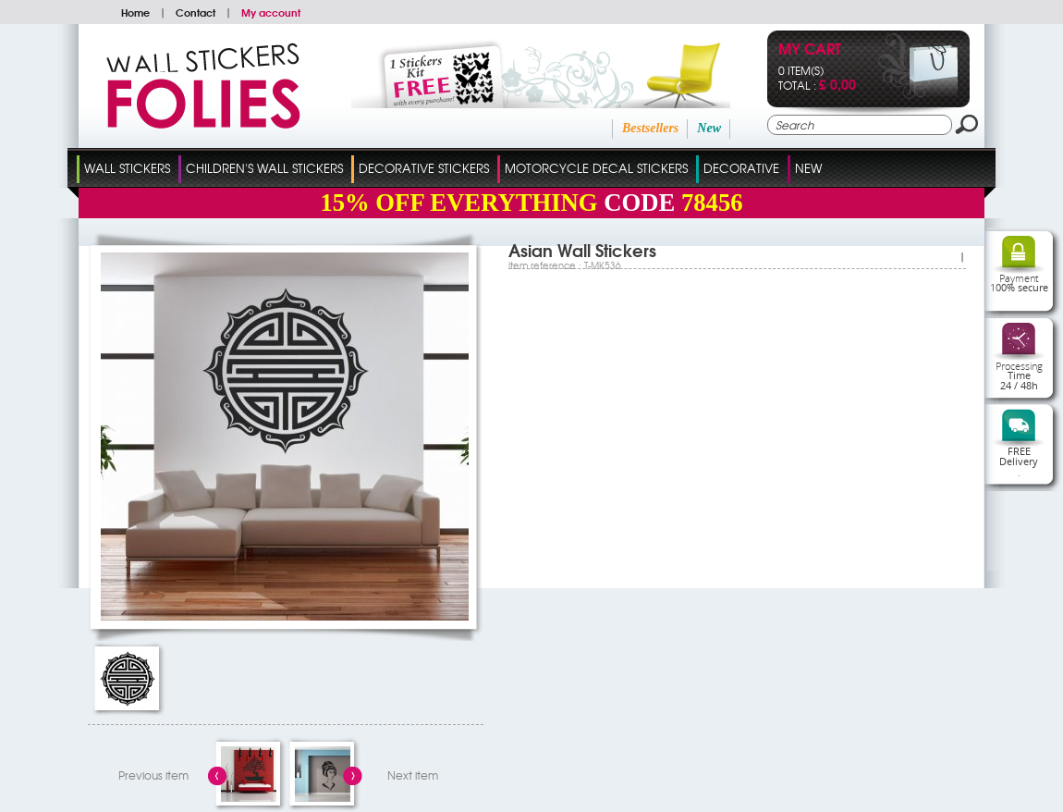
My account (270, 12)
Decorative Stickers (424, 168)
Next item (412, 775)
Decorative (741, 168)
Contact (195, 12)
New (709, 128)
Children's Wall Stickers (264, 168)
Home (135, 12)
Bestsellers (650, 128)
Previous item (153, 775)
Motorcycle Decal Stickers (596, 168)
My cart (809, 50)
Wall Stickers (127, 168)
